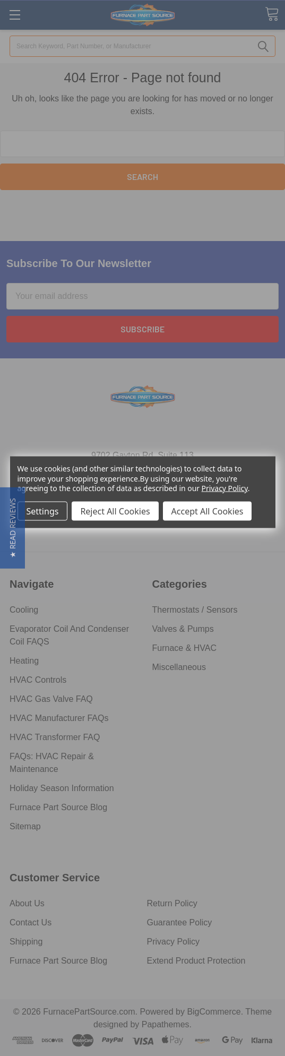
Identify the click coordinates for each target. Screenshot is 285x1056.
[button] (12, 528)
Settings (43, 511)
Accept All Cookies (207, 511)
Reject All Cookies (115, 511)
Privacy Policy (225, 488)
